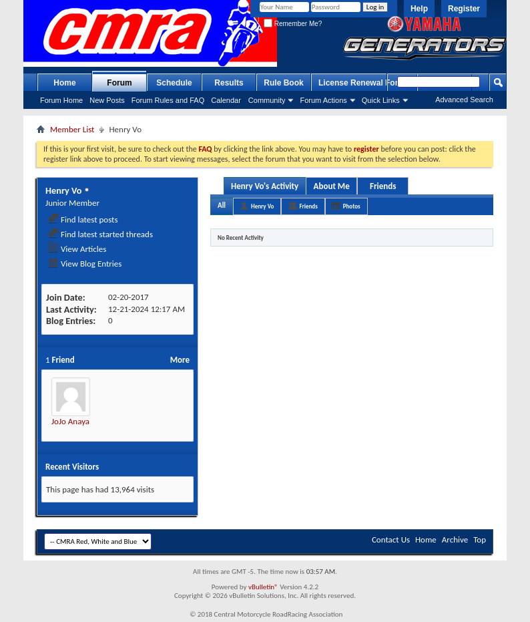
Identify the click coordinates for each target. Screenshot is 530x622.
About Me (332, 186)
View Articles (77, 249)
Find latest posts (83, 219)
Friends (383, 186)
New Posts (107, 100)
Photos (351, 206)
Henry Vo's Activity (264, 186)
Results (228, 83)
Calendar (226, 100)
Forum (119, 83)
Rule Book (283, 83)
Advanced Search (464, 100)
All (222, 205)
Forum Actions (323, 100)
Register (464, 8)
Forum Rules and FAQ (167, 100)
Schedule (174, 83)
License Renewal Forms (364, 83)
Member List (72, 129)
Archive (455, 539)
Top (479, 539)
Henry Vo (262, 206)
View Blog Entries (84, 264)
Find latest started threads (100, 234)
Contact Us (391, 539)
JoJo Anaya (70, 421)
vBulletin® (263, 587)
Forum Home (61, 100)
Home (64, 83)
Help (419, 8)
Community (267, 100)
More (180, 360)
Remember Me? (293, 23)
